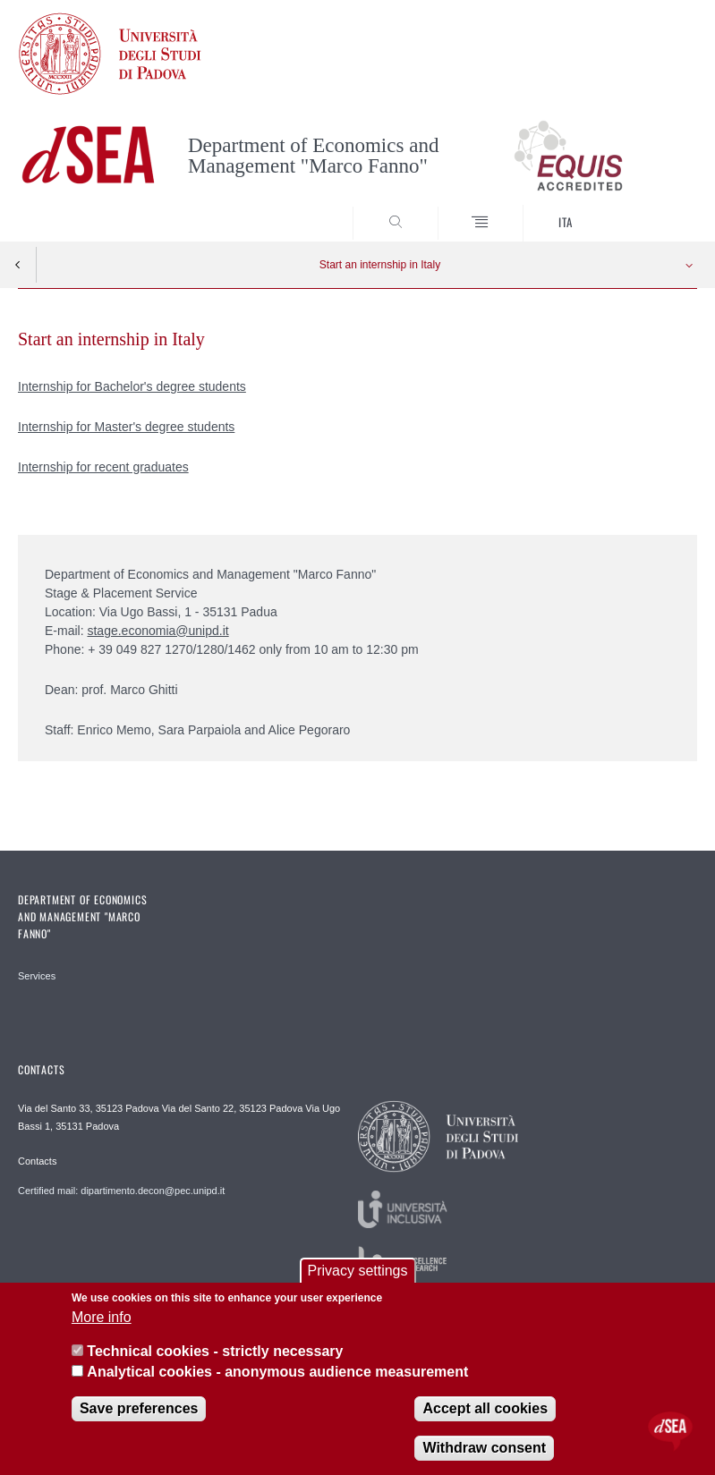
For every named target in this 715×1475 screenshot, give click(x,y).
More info (102, 1317)
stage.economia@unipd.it (157, 630)
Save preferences (139, 1408)
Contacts (37, 1161)
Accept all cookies (485, 1408)
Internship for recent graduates (103, 467)
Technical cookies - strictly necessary (215, 1351)
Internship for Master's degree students (126, 427)
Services (36, 976)
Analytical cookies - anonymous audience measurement (277, 1371)
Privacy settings (357, 1270)
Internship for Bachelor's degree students (132, 386)
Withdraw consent (484, 1447)
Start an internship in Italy (379, 265)
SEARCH (648, 208)
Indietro (18, 265)
